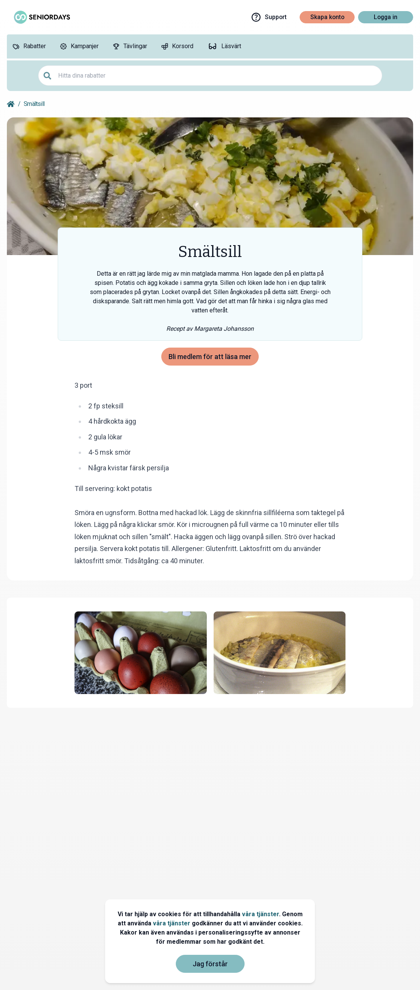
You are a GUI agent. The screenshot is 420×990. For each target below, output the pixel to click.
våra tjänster (260, 914)
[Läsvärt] (224, 46)
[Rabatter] (29, 46)
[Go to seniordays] (41, 17)
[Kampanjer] (79, 46)
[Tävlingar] (129, 46)
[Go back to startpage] (11, 104)
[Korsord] (177, 46)
